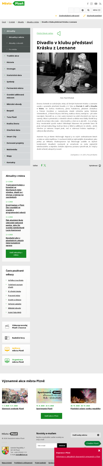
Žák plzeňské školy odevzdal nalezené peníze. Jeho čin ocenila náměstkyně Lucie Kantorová (15, 225)
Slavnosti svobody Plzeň (13, 408)
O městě (12, 22)
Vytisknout (93, 165)
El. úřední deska (14, 291)
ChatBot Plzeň (92, 443)
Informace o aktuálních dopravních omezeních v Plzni (78, 456)
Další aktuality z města (16, 253)
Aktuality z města (33, 22)
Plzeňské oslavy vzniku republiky (86, 408)
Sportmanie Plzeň (44, 408)
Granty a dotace (14, 300)
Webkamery (71, 10)
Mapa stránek (7, 463)
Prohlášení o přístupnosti (23, 463)
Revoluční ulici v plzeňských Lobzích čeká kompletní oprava (15, 242)
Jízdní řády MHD (14, 312)
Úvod (4, 22)
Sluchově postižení (94, 15)
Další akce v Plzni (51, 416)
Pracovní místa (14, 295)
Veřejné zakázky (14, 304)
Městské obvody (14, 308)
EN (82, 10)
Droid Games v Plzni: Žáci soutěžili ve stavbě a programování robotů (15, 209)
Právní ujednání (40, 463)
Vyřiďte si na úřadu (15, 280)
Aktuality (21, 22)
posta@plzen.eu (21, 455)
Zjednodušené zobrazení (69, 15)
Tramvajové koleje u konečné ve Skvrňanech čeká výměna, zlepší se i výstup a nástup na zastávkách (15, 191)
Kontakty (76, 10)
